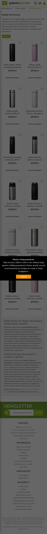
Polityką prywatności (18, 265)
